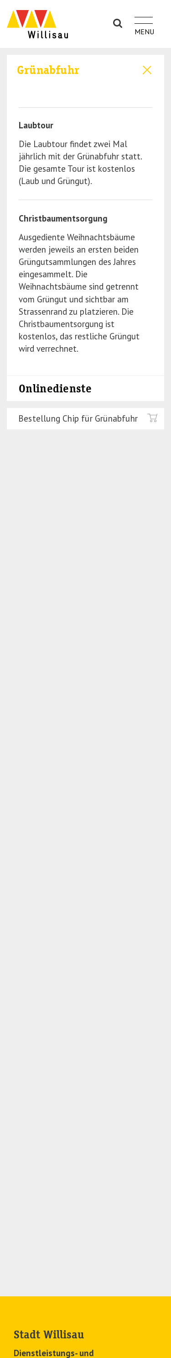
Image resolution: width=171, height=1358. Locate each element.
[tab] (85, 75)
